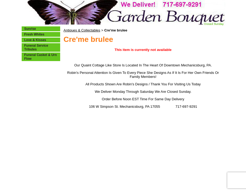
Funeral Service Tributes (36, 47)
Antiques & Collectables (82, 30)
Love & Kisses (35, 40)
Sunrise (30, 29)
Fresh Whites (34, 34)
